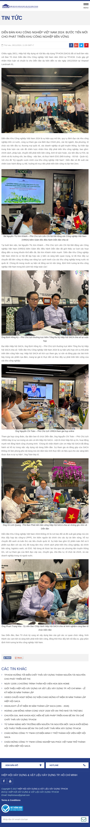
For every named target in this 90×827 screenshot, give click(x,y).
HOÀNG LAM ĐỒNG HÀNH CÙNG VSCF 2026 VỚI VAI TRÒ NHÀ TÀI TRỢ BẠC (43, 710)
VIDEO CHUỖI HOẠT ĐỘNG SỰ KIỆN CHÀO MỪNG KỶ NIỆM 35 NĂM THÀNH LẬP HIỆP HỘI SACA (45, 699)
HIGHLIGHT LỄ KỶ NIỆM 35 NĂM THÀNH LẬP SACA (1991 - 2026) (36, 706)
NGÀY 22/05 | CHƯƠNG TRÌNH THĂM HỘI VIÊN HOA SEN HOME (36, 683)
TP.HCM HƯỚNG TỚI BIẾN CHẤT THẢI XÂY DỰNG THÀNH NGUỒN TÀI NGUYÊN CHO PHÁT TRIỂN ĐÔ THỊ (44, 677)
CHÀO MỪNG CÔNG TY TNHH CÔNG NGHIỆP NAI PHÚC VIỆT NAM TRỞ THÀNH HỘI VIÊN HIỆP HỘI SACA (44, 744)
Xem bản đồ (11, 765)
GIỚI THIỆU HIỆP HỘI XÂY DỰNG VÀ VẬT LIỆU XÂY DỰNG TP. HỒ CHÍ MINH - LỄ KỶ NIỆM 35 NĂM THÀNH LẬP (44, 690)
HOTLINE (54, 765)
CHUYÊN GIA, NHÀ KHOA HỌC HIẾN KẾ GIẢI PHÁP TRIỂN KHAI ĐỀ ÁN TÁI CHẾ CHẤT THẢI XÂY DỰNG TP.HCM (44, 717)
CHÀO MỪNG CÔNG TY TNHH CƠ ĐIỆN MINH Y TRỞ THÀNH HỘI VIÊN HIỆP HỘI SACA (45, 735)
